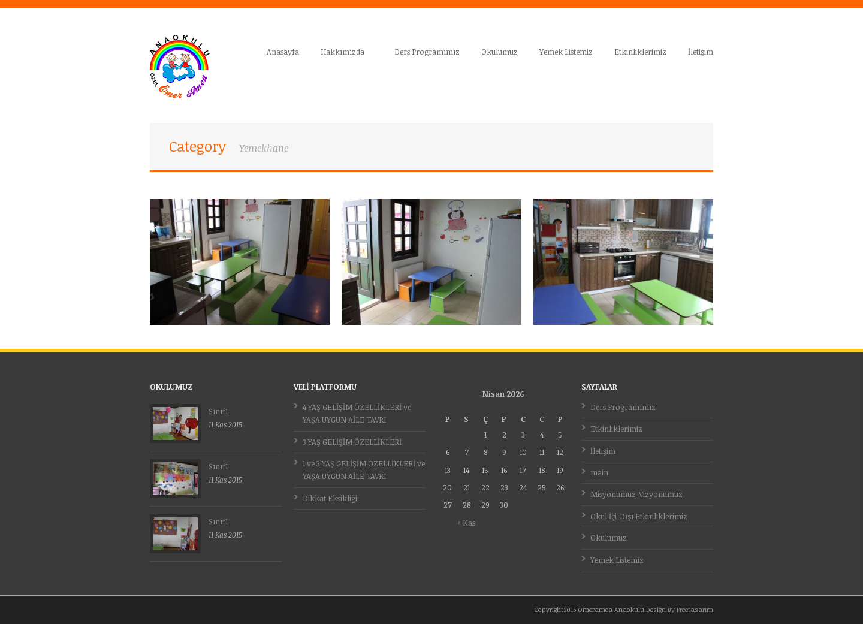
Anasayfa (283, 51)
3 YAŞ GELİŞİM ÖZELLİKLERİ (352, 441)
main (599, 472)
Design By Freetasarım (679, 609)
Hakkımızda (343, 51)
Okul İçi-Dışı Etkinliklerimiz (638, 516)
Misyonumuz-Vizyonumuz (636, 494)
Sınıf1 (218, 411)
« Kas (466, 522)
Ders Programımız (427, 51)
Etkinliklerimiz (640, 51)
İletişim (700, 51)
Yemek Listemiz (566, 51)
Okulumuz (499, 51)
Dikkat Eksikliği (330, 498)
